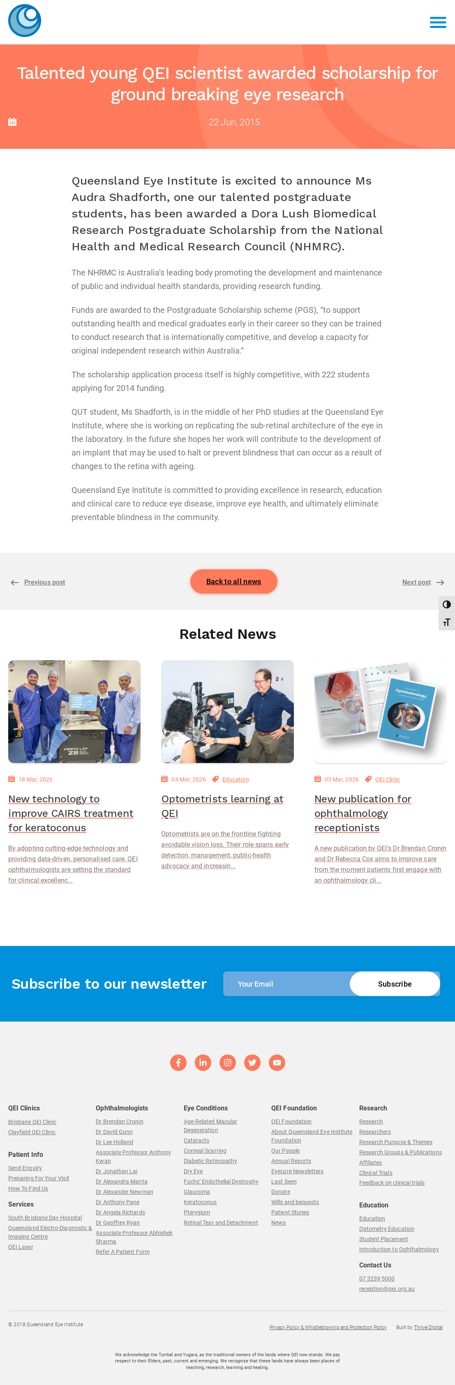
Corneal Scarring (205, 1150)
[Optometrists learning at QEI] (227, 711)
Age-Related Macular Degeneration (210, 1125)
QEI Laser (20, 1247)
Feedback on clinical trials (392, 1182)
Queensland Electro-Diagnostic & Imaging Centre (50, 1232)
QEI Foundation (291, 1121)
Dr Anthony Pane (117, 1202)
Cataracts (197, 1140)
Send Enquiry (25, 1168)
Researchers (375, 1131)
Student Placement (383, 1239)
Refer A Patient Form (122, 1252)
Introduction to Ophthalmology (399, 1249)
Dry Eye (193, 1171)
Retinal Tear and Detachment (221, 1222)
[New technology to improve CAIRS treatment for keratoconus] (74, 711)
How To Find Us (28, 1188)
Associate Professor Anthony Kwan (133, 1156)
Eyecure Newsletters (297, 1171)
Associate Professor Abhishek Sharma (134, 1237)
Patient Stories (290, 1212)
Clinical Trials (376, 1173)
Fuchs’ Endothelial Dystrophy (221, 1181)
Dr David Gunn (114, 1131)
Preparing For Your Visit (38, 1178)
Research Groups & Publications (400, 1152)
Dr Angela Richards (120, 1212)
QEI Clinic (387, 779)
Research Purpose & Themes (396, 1142)
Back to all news (233, 581)
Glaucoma (197, 1191)
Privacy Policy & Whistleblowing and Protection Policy (328, 1327)
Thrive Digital (428, 1327)
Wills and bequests (295, 1202)
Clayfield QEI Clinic (31, 1132)
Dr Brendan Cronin (119, 1121)
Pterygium (197, 1212)
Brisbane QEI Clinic (32, 1122)
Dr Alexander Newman (124, 1191)
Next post (416, 582)
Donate (280, 1191)
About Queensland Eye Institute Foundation (311, 1136)
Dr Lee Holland (114, 1142)
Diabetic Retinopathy (210, 1161)
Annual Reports (291, 1161)
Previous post (44, 582)
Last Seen (284, 1181)
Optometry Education (386, 1228)
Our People (285, 1150)
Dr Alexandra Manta (121, 1181)
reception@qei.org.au (387, 1289)
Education (235, 779)
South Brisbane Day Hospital (45, 1217)
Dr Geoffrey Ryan (118, 1222)
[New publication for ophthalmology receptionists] (380, 711)
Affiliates (370, 1162)
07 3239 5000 (377, 1278)
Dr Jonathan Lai (116, 1171)
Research (371, 1121)
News (278, 1222)
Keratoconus (200, 1202)
